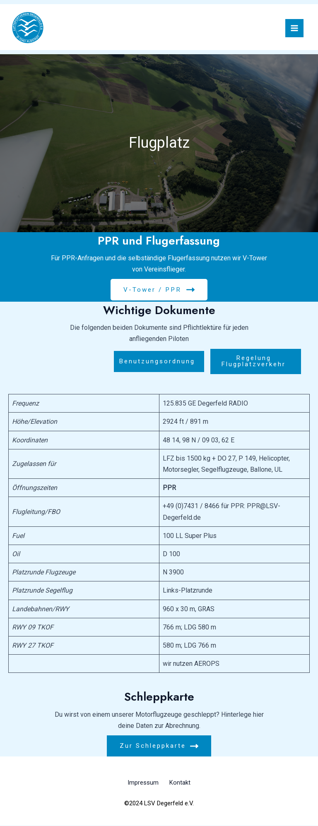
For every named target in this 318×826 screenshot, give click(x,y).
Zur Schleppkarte (159, 747)
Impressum (140, 784)
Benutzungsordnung (157, 362)
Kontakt (182, 784)
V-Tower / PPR (159, 290)
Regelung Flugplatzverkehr (253, 362)
